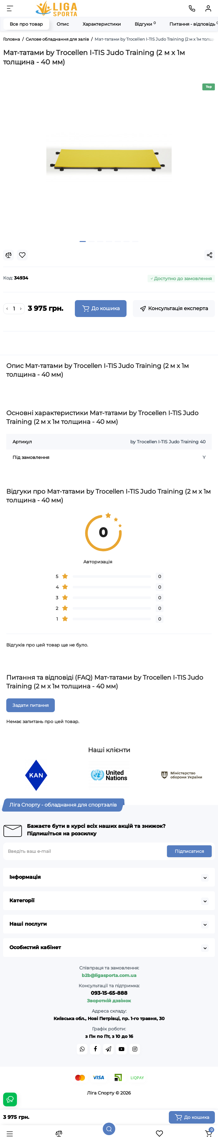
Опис (63, 24)
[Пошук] (109, 1129)
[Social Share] (209, 255)
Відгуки (145, 24)
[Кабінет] (208, 8)
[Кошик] (208, 1133)
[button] (83, 241)
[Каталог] (9, 1133)
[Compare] (8, 255)
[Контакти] (192, 8)
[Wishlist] (22, 255)
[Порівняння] (58, 1133)
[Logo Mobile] (57, 8)
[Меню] (10, 8)
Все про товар (26, 24)
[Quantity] (14, 308)
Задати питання (31, 705)
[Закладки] (159, 1133)
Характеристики (102, 24)
